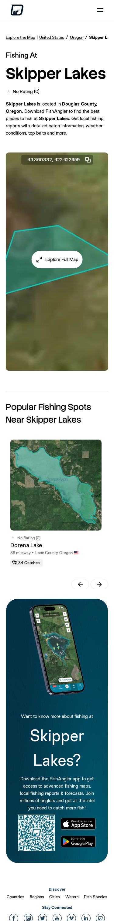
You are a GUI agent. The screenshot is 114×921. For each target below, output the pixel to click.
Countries (15, 896)
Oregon (76, 37)
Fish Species (95, 896)
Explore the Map (20, 37)
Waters (72, 896)
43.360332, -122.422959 (59, 159)
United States (51, 37)
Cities (54, 896)
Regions (37, 896)
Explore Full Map (61, 259)
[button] (57, 259)
